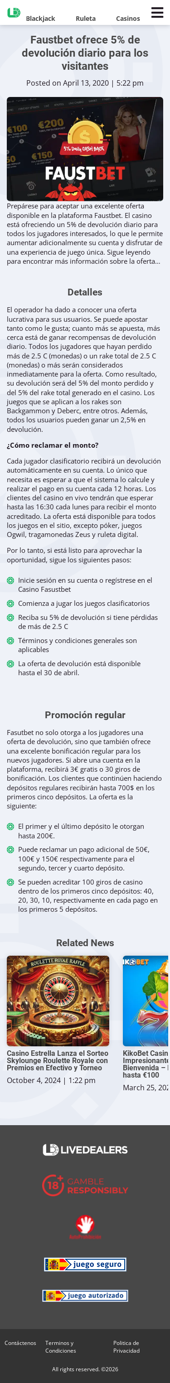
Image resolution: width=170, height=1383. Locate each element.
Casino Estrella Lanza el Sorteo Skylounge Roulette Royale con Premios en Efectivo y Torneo (57, 1061)
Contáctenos (20, 1343)
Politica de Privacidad (126, 1346)
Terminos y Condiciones (60, 1346)
